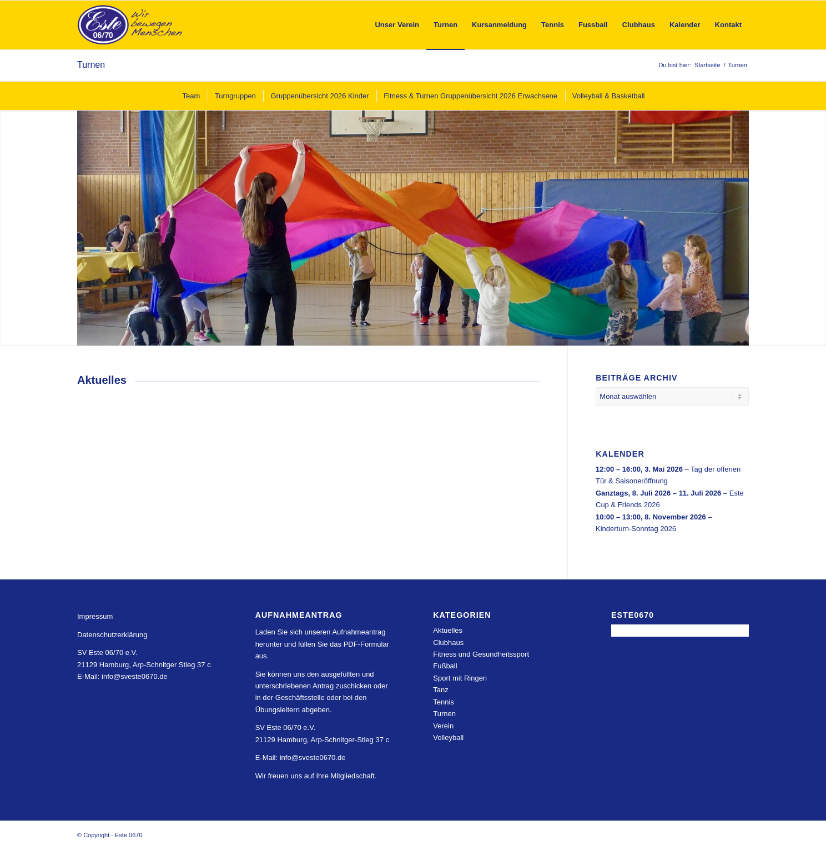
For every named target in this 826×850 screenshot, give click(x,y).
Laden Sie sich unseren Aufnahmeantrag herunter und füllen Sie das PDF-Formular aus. (322, 644)
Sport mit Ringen (460, 678)
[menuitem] (396, 25)
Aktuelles (447, 630)
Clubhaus (448, 642)
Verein (443, 726)
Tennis (443, 702)
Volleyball (448, 737)
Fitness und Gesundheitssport (481, 654)
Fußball (445, 666)
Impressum (95, 616)
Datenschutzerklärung (112, 635)
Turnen (91, 64)
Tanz (440, 690)
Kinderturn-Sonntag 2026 (636, 528)
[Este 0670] (130, 25)
